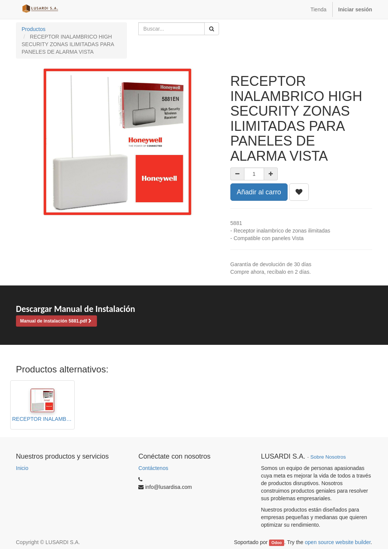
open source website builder (338, 542)
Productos (33, 29)
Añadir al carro (259, 192)
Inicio (22, 468)
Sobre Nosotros (328, 457)
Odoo (276, 542)
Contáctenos (153, 468)
